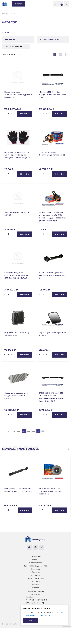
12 (15, 54)
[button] (61, 449)
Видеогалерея (35, 563)
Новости (35, 560)
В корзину (24, 114)
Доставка (35, 581)
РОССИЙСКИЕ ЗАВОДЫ (49, 39)
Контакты (35, 572)
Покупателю (35, 575)
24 (17, 54)
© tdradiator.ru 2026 (10, 624)
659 (42, 431)
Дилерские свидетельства (35, 566)
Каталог (35, 588)
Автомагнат (35, 594)
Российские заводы (35, 591)
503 (33, 431)
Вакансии (35, 569)
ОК (30, 620)
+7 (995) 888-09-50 (37, 603)
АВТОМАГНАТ (10, 39)
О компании (35, 556)
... (8, 431)
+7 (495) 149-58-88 (36, 599)
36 (19, 54)
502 (28, 431)
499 (14, 431)
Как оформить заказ (35, 578)
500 (18, 431)
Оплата (35, 585)
